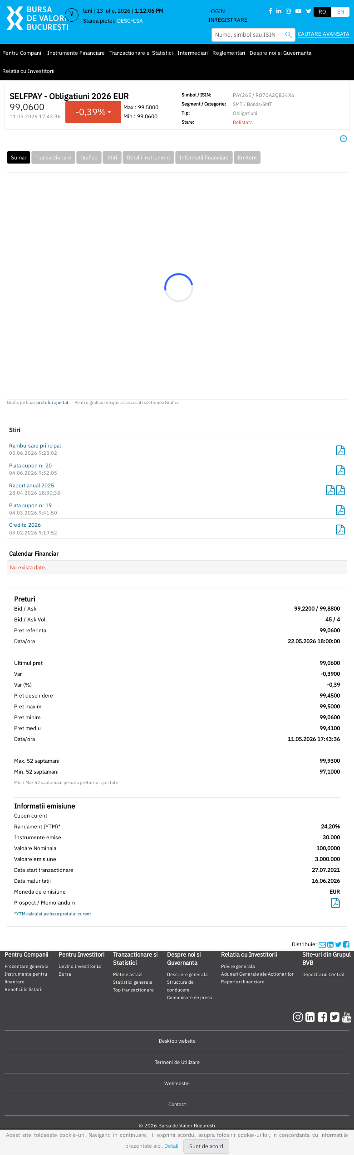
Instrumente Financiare (76, 52)
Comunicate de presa (189, 997)
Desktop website (177, 1041)
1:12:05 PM (149, 10)
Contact (177, 1104)
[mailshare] (322, 944)
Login (216, 11)
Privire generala (238, 966)
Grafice (89, 157)
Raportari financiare (243, 981)
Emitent (247, 157)
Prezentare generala (27, 966)
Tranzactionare (53, 157)
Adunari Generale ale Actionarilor (257, 974)
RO (322, 11)
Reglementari (228, 52)
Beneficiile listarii (24, 989)
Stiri (112, 157)
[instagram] (299, 1017)
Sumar (18, 157)
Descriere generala (187, 974)
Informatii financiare (204, 157)
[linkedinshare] (330, 944)
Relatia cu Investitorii (28, 70)
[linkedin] (311, 1017)
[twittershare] (338, 944)
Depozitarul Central (323, 974)
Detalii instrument (148, 157)
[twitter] (336, 1017)
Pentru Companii (22, 52)
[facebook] (324, 1017)
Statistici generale (132, 982)
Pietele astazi (128, 974)
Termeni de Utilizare (177, 1062)
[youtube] (347, 1017)
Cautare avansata (323, 33)
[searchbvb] (288, 35)
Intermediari (192, 52)
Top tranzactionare (133, 990)
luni (87, 10)
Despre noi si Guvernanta (280, 52)
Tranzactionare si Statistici (141, 52)
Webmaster (177, 1083)
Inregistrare (227, 19)
